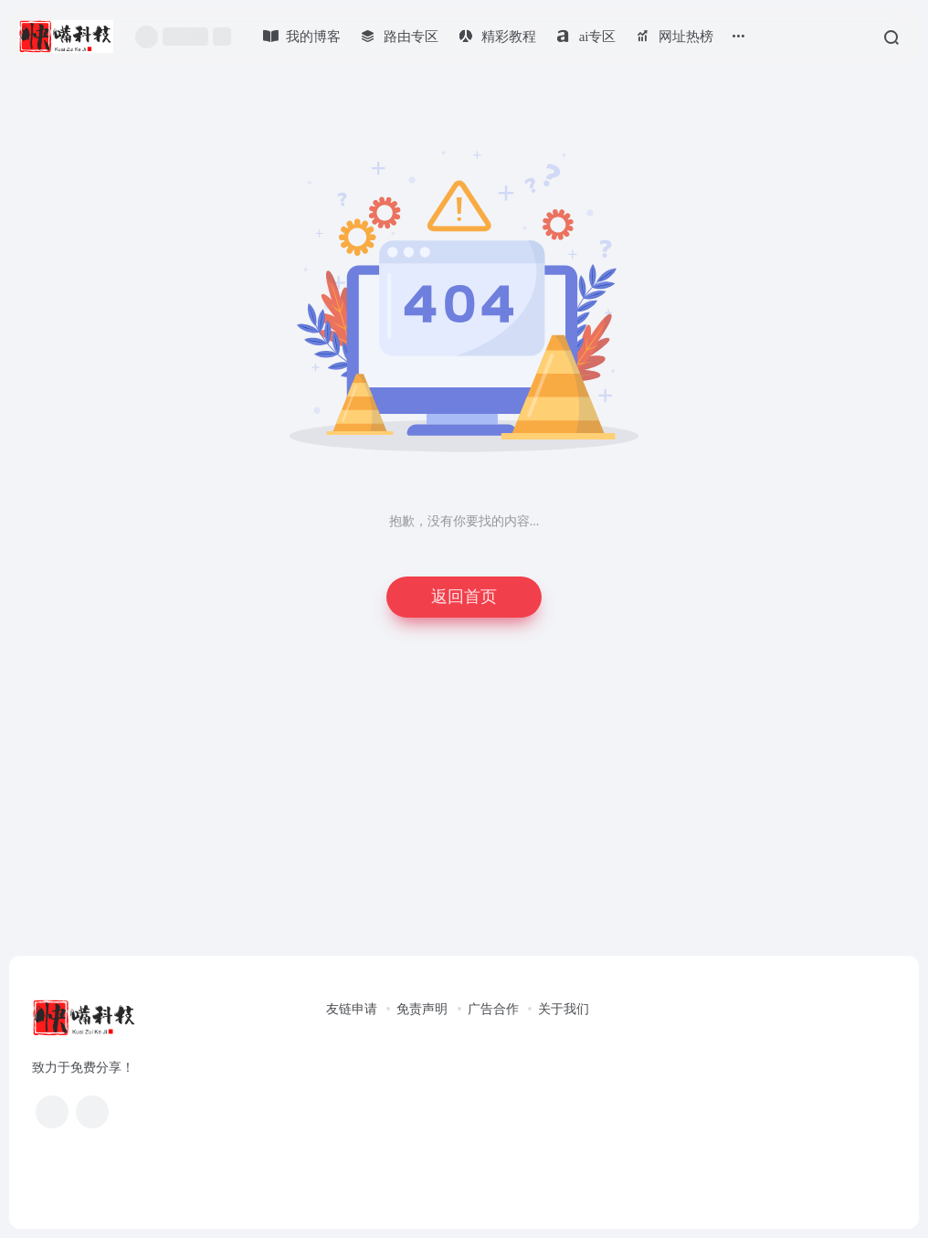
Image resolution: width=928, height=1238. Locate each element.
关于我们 (563, 1009)
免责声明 (422, 1009)
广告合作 (493, 1009)
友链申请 (351, 1009)
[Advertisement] (464, 804)
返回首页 (464, 596)
